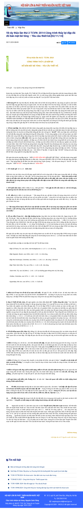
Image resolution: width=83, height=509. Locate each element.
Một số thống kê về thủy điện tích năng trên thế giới (26, 467)
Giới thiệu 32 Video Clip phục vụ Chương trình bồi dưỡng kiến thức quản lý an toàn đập (37, 471)
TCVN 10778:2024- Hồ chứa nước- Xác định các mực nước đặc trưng (32, 475)
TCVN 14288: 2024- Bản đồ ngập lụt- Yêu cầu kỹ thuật (27, 483)
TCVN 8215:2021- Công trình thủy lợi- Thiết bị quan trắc (27, 479)
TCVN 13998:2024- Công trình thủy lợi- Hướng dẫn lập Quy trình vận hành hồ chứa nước (38, 488)
